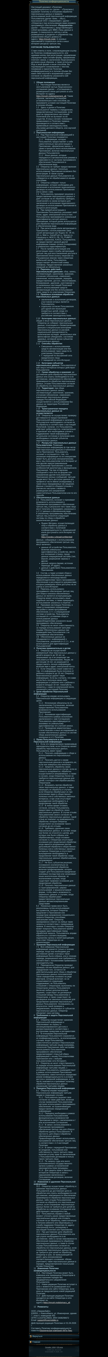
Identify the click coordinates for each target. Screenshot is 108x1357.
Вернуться (35, 1336)
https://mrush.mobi (47, 39)
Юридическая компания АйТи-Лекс (55, 1331)
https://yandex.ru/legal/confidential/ (56, 537)
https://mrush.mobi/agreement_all (51, 96)
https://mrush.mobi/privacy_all (56, 1303)
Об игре (60, 1347)
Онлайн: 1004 (50, 1347)
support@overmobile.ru (47, 1320)
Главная (34, 1342)
